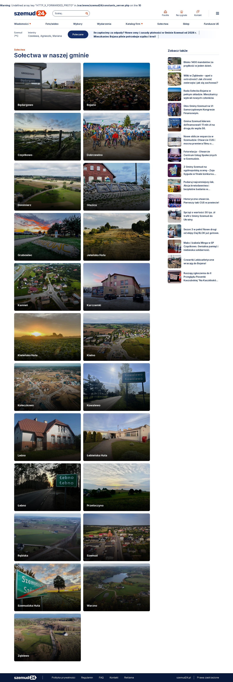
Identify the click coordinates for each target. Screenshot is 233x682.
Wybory (77, 23)
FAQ (101, 677)
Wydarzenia (104, 23)
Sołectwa (162, 23)
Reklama (129, 677)
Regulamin (87, 677)
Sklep (186, 23)
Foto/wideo (52, 23)
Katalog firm (133, 23)
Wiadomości (21, 23)
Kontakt (114, 677)
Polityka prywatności (63, 677)
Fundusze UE (211, 23)
